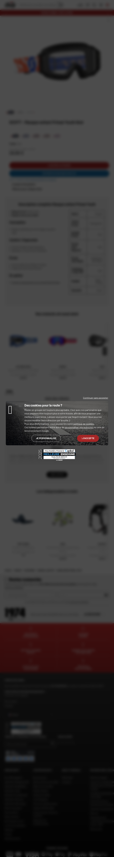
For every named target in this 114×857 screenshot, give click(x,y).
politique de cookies (83, 423)
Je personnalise (46, 438)
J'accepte (88, 438)
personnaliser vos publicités (79, 427)
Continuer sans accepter (95, 397)
